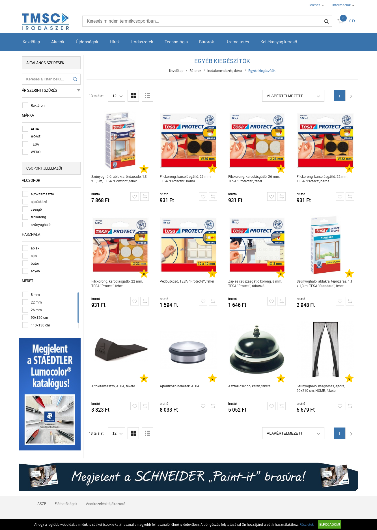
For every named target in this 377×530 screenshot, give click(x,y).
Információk (341, 5)
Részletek (307, 524)
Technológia (176, 41)
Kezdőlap (31, 41)
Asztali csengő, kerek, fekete (249, 386)
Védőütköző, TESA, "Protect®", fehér (187, 281)
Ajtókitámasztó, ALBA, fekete (113, 386)
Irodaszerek (142, 41)
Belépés (314, 5)
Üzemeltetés (237, 41)
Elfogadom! (329, 524)
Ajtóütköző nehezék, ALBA (179, 386)
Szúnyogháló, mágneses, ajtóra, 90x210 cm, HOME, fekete (321, 388)
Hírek (115, 41)
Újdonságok (87, 41)
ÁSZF (41, 503)
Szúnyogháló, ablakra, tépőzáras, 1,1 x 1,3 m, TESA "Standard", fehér (324, 283)
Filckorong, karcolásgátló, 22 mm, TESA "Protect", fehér (117, 283)
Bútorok (206, 41)
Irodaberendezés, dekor (224, 70)
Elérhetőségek (66, 503)
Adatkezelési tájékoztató (105, 503)
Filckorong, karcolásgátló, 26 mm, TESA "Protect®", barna (185, 178)
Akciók (57, 41)
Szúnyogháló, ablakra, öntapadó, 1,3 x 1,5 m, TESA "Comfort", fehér (119, 178)
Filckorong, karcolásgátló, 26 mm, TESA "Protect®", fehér (254, 178)
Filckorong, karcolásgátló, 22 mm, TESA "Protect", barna (322, 178)
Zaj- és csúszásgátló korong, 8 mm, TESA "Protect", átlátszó (255, 283)
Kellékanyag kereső (278, 41)
